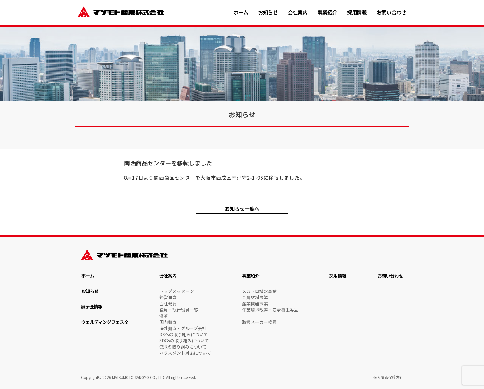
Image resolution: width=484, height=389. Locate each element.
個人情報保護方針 (388, 377)
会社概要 (168, 303)
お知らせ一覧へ (242, 208)
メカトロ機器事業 (259, 291)
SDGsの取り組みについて (184, 340)
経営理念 (168, 297)
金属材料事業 (255, 297)
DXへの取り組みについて (183, 334)
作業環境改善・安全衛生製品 (270, 310)
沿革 (163, 316)
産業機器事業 (255, 303)
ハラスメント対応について (185, 353)
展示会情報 (92, 306)
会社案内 (297, 12)
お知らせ (268, 12)
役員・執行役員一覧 (178, 310)
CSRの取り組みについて (183, 347)
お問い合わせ (391, 12)
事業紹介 (327, 12)
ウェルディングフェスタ (104, 322)
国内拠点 (168, 322)
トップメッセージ (176, 291)
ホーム (240, 12)
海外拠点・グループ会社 (183, 328)
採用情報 (357, 12)
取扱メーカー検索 (259, 322)
